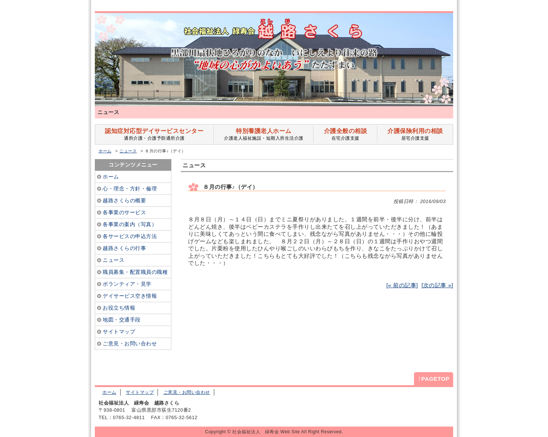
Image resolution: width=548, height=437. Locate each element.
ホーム (105, 151)
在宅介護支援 (345, 134)
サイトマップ (140, 392)
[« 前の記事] (402, 285)
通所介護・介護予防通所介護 (154, 134)
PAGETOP (433, 378)
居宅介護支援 (415, 134)
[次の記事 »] (437, 285)
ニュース (128, 151)
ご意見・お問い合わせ (187, 392)
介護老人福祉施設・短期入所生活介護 (263, 134)
